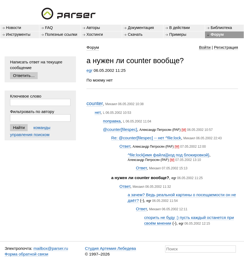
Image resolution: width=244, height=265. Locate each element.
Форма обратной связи (26, 254)
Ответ (125, 146)
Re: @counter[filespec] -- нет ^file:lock (146, 137)
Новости (13, 27)
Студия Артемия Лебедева (110, 248)
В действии (179, 27)
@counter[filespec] (120, 129)
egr (89, 70)
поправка (112, 121)
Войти (205, 47)
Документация (141, 27)
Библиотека (221, 27)
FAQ (49, 27)
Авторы (93, 27)
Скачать (135, 34)
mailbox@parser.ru (50, 248)
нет (98, 112)
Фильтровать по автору (32, 111)
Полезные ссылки (61, 34)
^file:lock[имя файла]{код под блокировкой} (168, 155)
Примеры (177, 34)
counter (94, 103)
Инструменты (18, 34)
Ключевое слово (25, 96)
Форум (217, 34)
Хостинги (94, 34)
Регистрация (226, 47)
